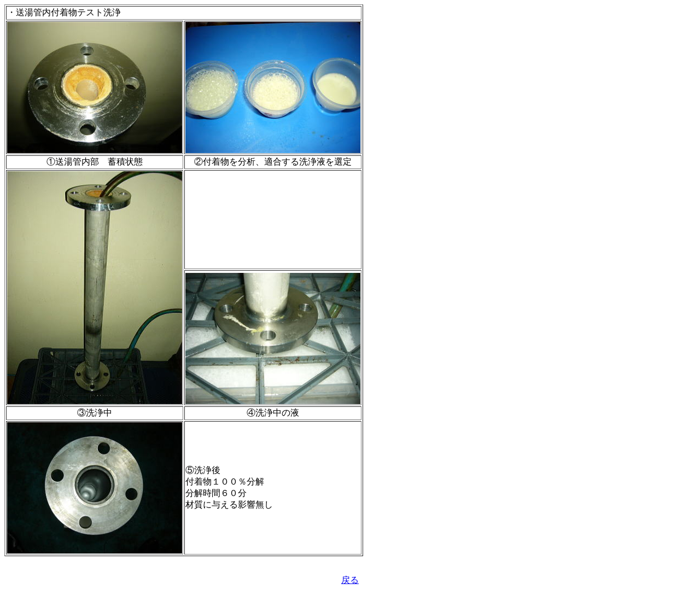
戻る (350, 580)
